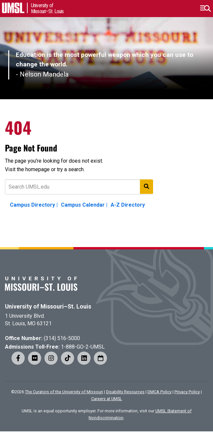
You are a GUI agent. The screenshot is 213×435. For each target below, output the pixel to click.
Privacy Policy (187, 391)
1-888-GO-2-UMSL (83, 347)
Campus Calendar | (84, 205)
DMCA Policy (159, 391)
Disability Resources (125, 391)
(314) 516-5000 (62, 338)
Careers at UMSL (106, 398)
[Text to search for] (79, 187)
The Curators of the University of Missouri (64, 391)
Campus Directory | (34, 205)
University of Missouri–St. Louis (48, 306)
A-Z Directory (128, 205)
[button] (205, 8)
